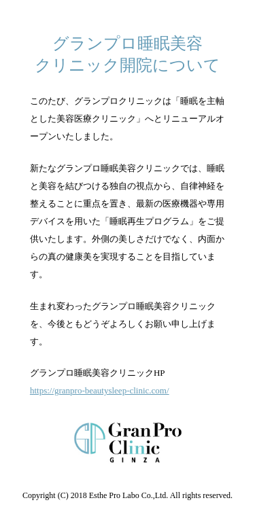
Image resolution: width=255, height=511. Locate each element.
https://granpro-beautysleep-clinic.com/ (99, 390)
